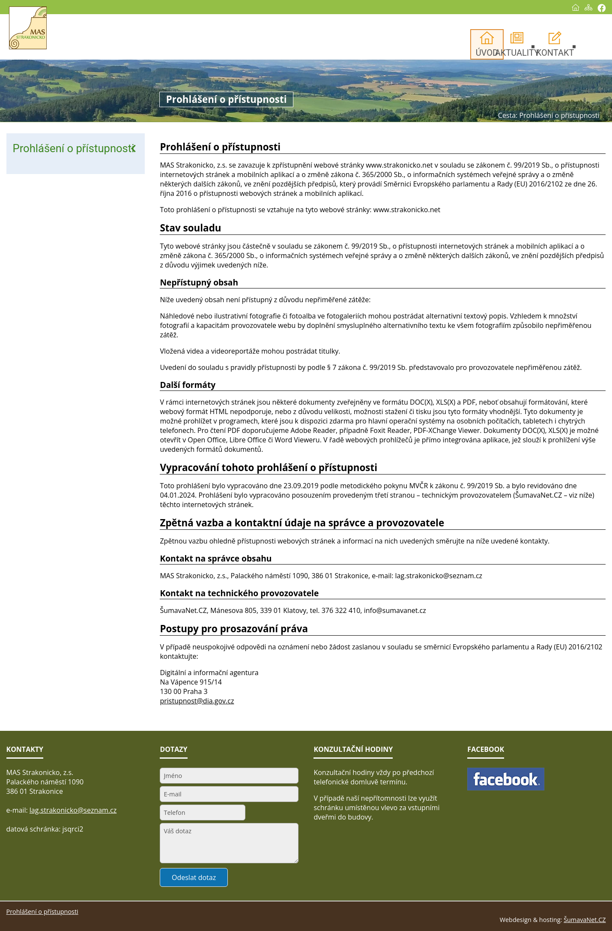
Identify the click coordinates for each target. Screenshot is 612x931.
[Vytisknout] (596, 8)
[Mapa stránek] (583, 7)
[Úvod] (570, 7)
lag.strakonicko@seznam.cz (73, 810)
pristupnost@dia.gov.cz (197, 701)
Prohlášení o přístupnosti (73, 148)
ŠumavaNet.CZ (585, 920)
